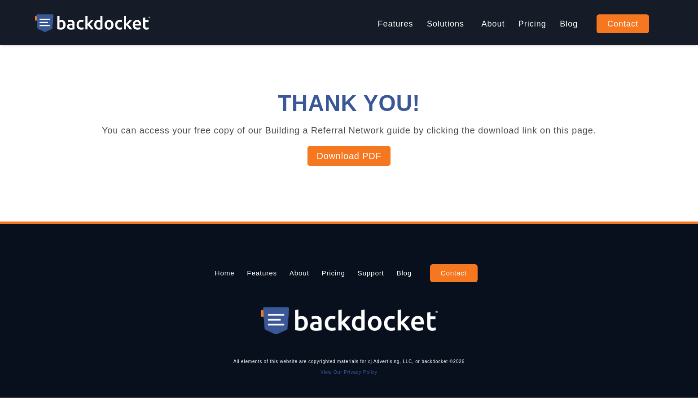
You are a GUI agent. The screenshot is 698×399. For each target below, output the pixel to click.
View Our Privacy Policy (349, 373)
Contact (622, 23)
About (493, 23)
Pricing (532, 23)
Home (202, 273)
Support (382, 273)
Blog (569, 23)
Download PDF (348, 156)
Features (395, 23)
